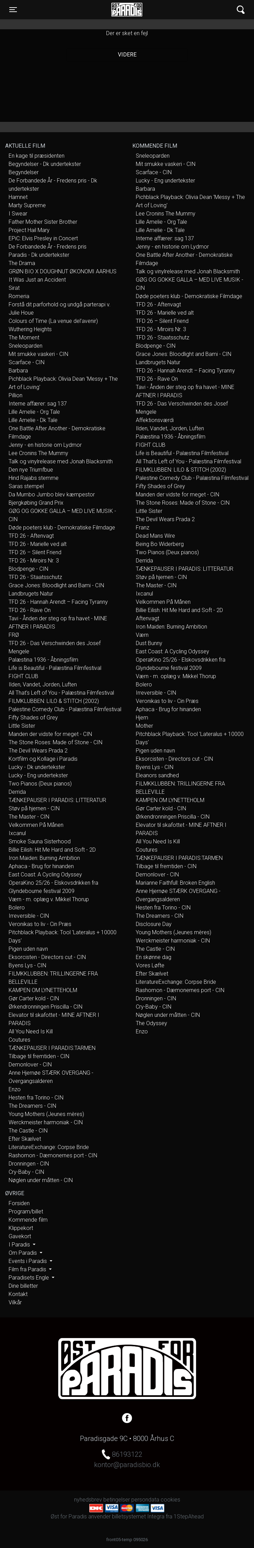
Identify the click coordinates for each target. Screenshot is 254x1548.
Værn (142, 635)
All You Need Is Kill (31, 1031)
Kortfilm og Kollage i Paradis (43, 759)
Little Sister (22, 726)
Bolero (17, 907)
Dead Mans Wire (155, 536)
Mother (144, 726)
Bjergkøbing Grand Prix (36, 502)
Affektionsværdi (155, 420)
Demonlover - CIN (30, 1064)
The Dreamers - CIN (32, 1106)
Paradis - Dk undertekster (39, 255)
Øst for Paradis (126, 10)
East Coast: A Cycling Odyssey (45, 874)
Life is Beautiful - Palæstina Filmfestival (55, 668)
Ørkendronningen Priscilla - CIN (45, 1006)
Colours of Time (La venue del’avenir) (53, 321)
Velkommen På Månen (36, 825)
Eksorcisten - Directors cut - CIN (47, 957)
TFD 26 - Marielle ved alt (38, 544)
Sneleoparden (25, 346)
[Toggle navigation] (13, 9)
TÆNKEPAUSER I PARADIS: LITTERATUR (57, 800)
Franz (142, 527)
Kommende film (28, 1220)
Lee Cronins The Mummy (38, 453)
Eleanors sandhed (157, 775)
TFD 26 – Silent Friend (35, 552)
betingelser (116, 1499)
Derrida (17, 792)
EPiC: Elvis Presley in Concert (43, 238)
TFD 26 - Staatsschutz (35, 577)
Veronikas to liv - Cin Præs (40, 924)
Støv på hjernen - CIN (34, 808)
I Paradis (20, 1244)
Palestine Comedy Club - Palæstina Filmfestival (65, 709)
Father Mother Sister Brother (43, 222)
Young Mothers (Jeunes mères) (46, 1114)
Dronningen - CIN (29, 1163)
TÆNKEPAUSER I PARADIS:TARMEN (52, 1048)
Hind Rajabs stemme (34, 478)
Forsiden (19, 1203)
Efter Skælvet (25, 1139)
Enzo (15, 1089)
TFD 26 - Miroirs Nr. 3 (34, 560)
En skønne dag (153, 957)
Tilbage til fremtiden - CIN (39, 1056)
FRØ (14, 635)
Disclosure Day (154, 924)
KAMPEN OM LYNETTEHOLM (43, 990)
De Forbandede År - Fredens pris (48, 246)
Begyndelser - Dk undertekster (45, 164)
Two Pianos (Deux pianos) (40, 783)
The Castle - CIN (28, 1130)
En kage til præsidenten (36, 155)
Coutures (19, 1039)
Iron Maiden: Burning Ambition (44, 858)
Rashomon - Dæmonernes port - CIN (53, 1155)
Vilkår (15, 1302)
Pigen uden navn (28, 949)
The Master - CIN (29, 816)
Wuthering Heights (30, 329)
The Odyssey (151, 1023)
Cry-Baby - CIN (26, 1172)
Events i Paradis (28, 1261)
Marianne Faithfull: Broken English (175, 883)
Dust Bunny (149, 643)
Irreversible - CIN (29, 916)
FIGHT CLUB (23, 676)
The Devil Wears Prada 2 (38, 750)
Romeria (19, 296)
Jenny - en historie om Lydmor (45, 445)
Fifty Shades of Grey (33, 717)
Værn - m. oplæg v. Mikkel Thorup (49, 899)
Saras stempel (26, 486)
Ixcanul (17, 833)
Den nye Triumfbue (31, 469)
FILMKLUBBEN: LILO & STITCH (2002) (54, 701)
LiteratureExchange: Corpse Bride (49, 1147)
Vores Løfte (150, 965)
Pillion (15, 395)
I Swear (18, 213)
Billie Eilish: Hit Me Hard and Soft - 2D (52, 849)
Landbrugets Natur (31, 593)
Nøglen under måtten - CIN (41, 1180)
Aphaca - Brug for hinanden (41, 866)
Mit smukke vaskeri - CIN (38, 354)
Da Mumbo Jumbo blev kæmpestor (52, 494)
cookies (170, 1499)
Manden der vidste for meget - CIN (50, 734)
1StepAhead (189, 1516)
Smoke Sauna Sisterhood (40, 841)
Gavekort (20, 1236)
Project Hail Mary (29, 230)
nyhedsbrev (88, 1499)
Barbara (18, 370)
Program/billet (26, 1211)
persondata (145, 1499)
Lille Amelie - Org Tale (34, 412)
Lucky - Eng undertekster (38, 775)
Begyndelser (24, 172)
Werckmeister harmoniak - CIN (46, 1122)
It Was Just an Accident (37, 279)
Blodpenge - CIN (28, 569)
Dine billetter (23, 1286)
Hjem (142, 717)
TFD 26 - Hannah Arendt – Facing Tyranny (58, 602)
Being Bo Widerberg (160, 544)
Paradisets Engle (29, 1277)
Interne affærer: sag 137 (38, 403)
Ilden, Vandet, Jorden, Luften (43, 684)
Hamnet (18, 197)
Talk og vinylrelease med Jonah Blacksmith (61, 461)
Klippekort (21, 1228)
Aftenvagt (147, 618)
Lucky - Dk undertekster (37, 767)
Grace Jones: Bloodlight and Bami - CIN (56, 585)
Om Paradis (23, 1253)
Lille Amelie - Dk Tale (33, 420)
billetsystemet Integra (138, 1516)
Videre (127, 54)
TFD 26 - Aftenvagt (31, 536)
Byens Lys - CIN (27, 965)
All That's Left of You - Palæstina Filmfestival (61, 692)
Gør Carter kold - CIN (34, 998)
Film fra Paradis (28, 1269)
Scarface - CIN (26, 362)
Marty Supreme (27, 205)
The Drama (22, 263)
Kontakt (18, 1294)
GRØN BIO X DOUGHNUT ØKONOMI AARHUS (62, 271)
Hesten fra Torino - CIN (36, 1097)
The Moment (24, 337)
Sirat (14, 288)
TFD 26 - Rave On (30, 610)
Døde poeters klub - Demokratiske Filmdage (62, 527)
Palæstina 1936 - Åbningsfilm (43, 659)
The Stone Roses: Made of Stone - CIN (55, 742)
